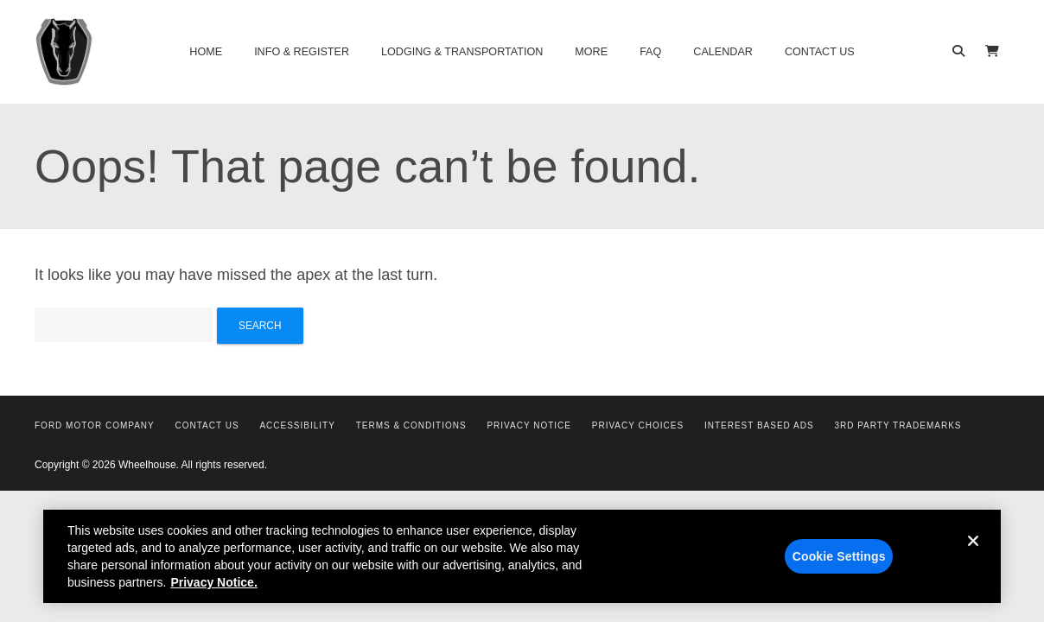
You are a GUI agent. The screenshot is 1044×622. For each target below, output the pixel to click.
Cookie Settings (839, 561)
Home (205, 52)
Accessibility (296, 425)
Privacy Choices (638, 425)
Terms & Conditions (411, 425)
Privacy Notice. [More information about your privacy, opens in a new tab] (213, 587)
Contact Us (820, 52)
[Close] (973, 560)
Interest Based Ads (759, 425)
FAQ (650, 52)
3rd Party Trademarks (897, 425)
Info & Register (301, 52)
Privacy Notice (529, 425)
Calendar (723, 52)
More (591, 52)
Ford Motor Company (95, 425)
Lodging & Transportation (462, 52)
